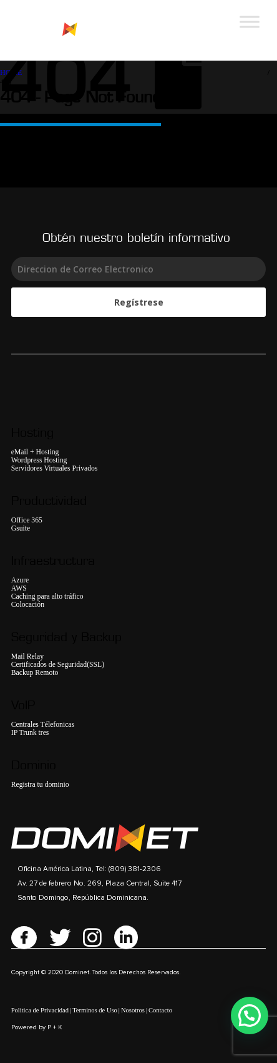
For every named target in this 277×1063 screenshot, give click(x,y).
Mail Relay (27, 656)
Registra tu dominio (40, 785)
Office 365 (26, 520)
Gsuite (21, 528)
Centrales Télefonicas (42, 725)
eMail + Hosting (35, 452)
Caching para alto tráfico (47, 596)
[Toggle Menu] (250, 21)
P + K (54, 1027)
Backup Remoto (35, 673)
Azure (20, 580)
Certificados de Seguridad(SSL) (57, 665)
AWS (19, 588)
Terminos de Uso (94, 1010)
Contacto (160, 1010)
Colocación (27, 605)
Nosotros (133, 1010)
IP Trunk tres (30, 733)
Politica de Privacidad (40, 1010)
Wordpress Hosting (39, 460)
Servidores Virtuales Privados (54, 468)
